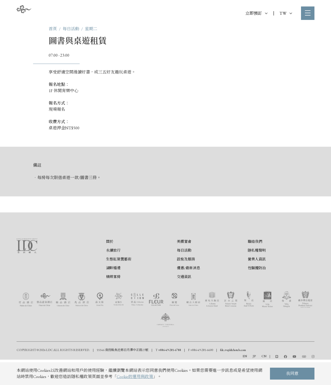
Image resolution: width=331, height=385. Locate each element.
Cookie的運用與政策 (135, 376)
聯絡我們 (255, 262)
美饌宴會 (184, 262)
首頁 (53, 29)
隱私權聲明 (257, 270)
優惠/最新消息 (188, 288)
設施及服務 (186, 279)
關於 (109, 262)
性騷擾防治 (257, 288)
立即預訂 (256, 13)
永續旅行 (113, 270)
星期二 (91, 29)
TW (286, 13)
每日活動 (71, 29)
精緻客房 (113, 297)
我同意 (292, 373)
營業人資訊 (257, 279)
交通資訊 (184, 297)
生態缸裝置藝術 (118, 279)
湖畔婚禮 (113, 288)
